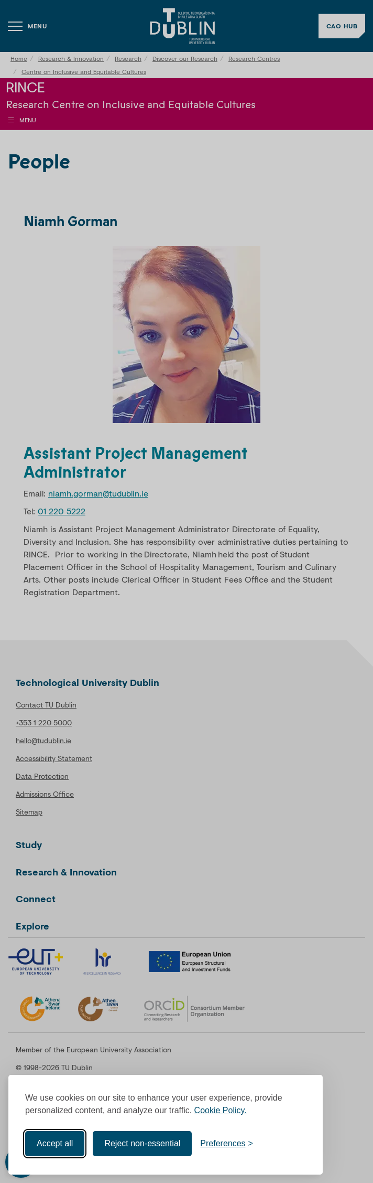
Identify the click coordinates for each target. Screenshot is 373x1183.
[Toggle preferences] (226, 1143)
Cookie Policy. (220, 1110)
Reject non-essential (142, 1143)
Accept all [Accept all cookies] (55, 1143)
